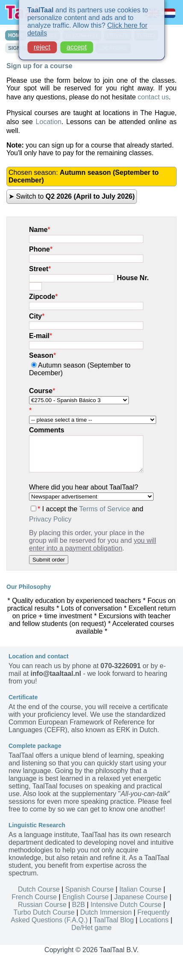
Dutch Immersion (106, 912)
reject (42, 43)
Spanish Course (89, 889)
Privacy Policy (50, 519)
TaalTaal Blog (113, 920)
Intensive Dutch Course (125, 904)
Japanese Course (141, 897)
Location (49, 121)
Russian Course (42, 904)
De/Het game (91, 927)
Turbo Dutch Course (43, 912)
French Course (34, 897)
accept (77, 43)
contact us (153, 97)
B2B (78, 904)
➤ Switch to (72, 196)
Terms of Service (104, 509)
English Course (85, 897)
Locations (154, 920)
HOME (15, 35)
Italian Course (140, 889)
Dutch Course (39, 889)
